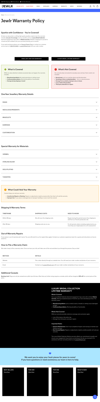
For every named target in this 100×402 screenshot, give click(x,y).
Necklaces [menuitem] (46, 6)
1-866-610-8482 (14, 46)
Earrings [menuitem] (55, 6)
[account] (90, 6)
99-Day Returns (15, 1)
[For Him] (62, 382)
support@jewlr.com (25, 46)
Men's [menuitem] (72, 6)
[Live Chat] (95, 397)
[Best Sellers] (13, 382)
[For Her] (38, 382)
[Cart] (97, 6)
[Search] (94, 6)
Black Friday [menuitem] (30, 6)
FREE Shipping (6, 1)
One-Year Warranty (25, 1)
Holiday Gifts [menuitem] (20, 6)
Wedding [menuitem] (80, 6)
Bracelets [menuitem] (64, 6)
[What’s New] (87, 382)
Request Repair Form (27, 44)
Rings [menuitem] (39, 6)
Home (2, 14)
